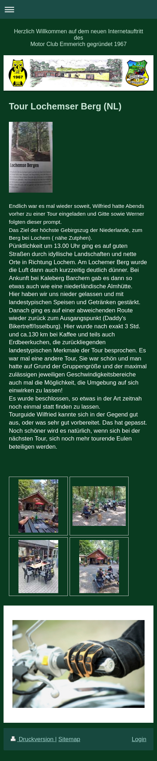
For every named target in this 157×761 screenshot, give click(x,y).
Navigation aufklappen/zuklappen (78, 9)
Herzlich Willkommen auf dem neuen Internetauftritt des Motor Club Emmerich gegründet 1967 (78, 37)
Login (139, 739)
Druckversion (33, 739)
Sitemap (69, 739)
